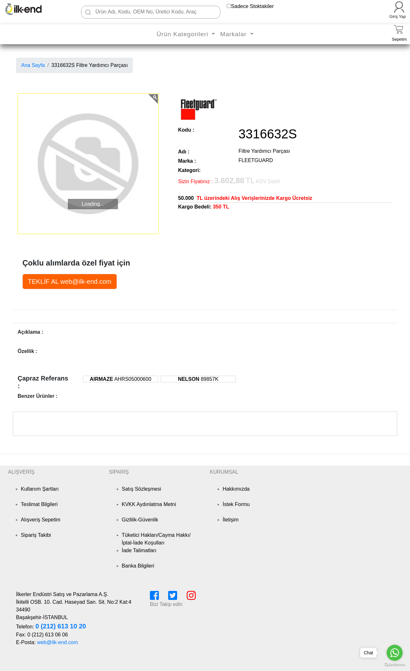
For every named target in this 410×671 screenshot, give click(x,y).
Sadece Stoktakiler (252, 6)
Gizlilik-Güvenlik (140, 519)
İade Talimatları (139, 550)
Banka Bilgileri (138, 566)
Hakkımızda (236, 489)
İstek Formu (236, 504)
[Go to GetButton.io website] (394, 665)
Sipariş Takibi (36, 535)
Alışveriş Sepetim (41, 519)
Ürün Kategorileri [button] (183, 34)
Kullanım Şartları (40, 489)
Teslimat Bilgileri (39, 504)
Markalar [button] (234, 34)
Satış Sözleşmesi (141, 489)
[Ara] (88, 12)
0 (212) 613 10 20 (60, 626)
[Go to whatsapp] (395, 653)
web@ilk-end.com (57, 642)
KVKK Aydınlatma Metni (149, 504)
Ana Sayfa (33, 65)
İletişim (231, 519)
